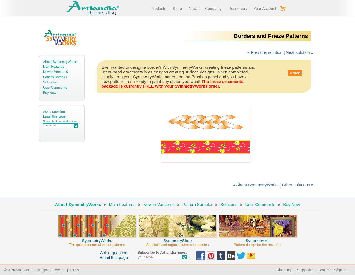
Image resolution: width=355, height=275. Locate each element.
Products (158, 8)
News (193, 8)
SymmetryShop (177, 240)
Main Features (53, 66)
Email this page (54, 116)
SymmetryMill (258, 240)
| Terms (72, 270)
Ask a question (54, 112)
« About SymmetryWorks (256, 184)
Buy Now (49, 93)
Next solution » (299, 52)
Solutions (50, 82)
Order (295, 73)
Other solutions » (297, 184)
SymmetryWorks (97, 240)
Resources (237, 8)
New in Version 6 (55, 72)
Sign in (340, 270)
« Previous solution (265, 52)
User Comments (55, 88)
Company (213, 8)
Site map (284, 270)
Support (304, 270)
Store (177, 8)
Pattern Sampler (55, 77)
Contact (322, 270)
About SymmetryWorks (60, 62)
